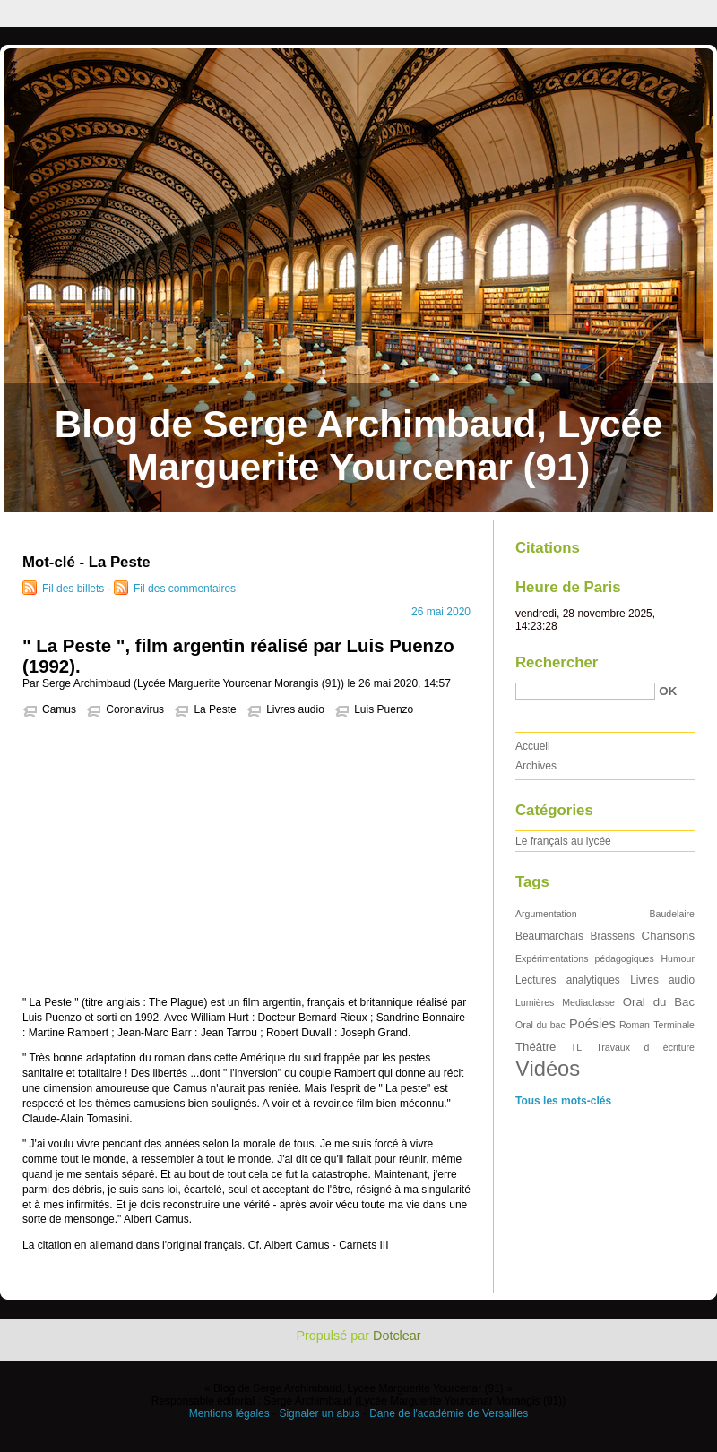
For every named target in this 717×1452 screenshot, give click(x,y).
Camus (59, 709)
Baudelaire (672, 913)
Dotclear (397, 1335)
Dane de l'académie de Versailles (448, 1413)
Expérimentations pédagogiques (584, 958)
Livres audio (295, 709)
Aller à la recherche (664, 12)
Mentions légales (229, 1413)
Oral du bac (540, 1024)
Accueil (532, 746)
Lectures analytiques (567, 980)
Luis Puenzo (383, 709)
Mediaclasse (588, 1002)
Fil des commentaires (185, 588)
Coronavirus (135, 709)
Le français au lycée (563, 841)
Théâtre (535, 1046)
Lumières (534, 1002)
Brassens (613, 936)
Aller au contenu (497, 12)
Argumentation (546, 913)
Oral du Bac (659, 1002)
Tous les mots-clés (563, 1101)
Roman (634, 1024)
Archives (536, 766)
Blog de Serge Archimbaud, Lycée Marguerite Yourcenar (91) (358, 445)
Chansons (668, 935)
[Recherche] (585, 691)
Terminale (674, 1024)
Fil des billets (73, 588)
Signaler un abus (319, 1413)
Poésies (592, 1024)
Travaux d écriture (645, 1047)
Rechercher (556, 662)
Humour (678, 958)
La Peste (215, 709)
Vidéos (547, 1068)
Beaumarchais (549, 936)
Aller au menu (576, 12)
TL (576, 1047)
